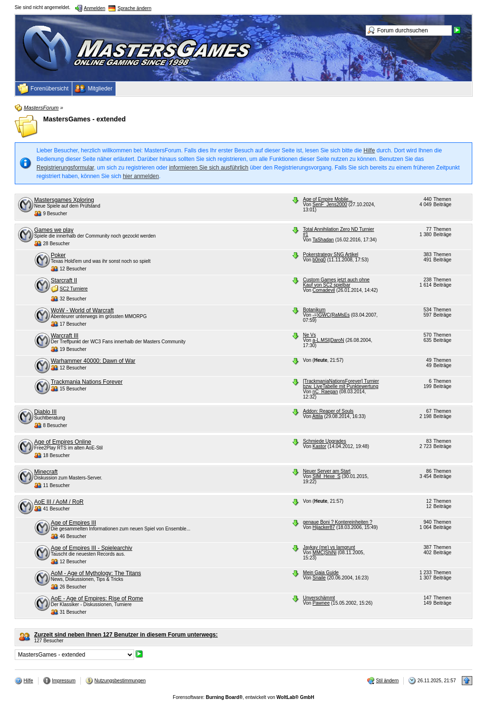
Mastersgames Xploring (64, 200)
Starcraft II (64, 280)
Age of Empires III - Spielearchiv (91, 548)
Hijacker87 (323, 527)
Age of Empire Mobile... (327, 199)
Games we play (54, 230)
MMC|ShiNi (324, 552)
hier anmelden (141, 176)
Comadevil (323, 290)
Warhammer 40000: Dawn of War (93, 361)
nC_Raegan (325, 391)
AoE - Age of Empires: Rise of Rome (97, 598)
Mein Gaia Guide (321, 572)
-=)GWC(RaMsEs (331, 315)
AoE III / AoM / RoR (59, 502)
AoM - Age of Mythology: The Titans (96, 573)
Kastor (319, 446)
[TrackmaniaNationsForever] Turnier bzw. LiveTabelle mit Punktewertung (341, 384)
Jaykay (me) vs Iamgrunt (329, 547)
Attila (317, 416)
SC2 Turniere (74, 288)
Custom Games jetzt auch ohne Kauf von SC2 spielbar (336, 282)
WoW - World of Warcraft (82, 310)
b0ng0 (319, 259)
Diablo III (45, 412)
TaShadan (323, 239)
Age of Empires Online (62, 442)
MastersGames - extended (84, 119)
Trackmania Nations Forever (87, 382)
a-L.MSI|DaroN (328, 340)
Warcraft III (64, 335)
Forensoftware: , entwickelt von (243, 697)
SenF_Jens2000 (329, 204)
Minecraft (46, 472)
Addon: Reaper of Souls (328, 411)
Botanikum (314, 309)
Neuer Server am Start (327, 471)
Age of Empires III (73, 522)
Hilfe (369, 150)
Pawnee (321, 603)
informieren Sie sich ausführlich (209, 167)
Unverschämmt (319, 597)
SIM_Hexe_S (326, 476)
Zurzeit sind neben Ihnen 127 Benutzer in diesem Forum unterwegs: (126, 634)
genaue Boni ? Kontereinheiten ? (337, 522)
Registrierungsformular (65, 167)
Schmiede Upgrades (324, 441)
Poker (58, 255)
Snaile (319, 577)
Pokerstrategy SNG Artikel (330, 254)
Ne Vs (309, 335)
